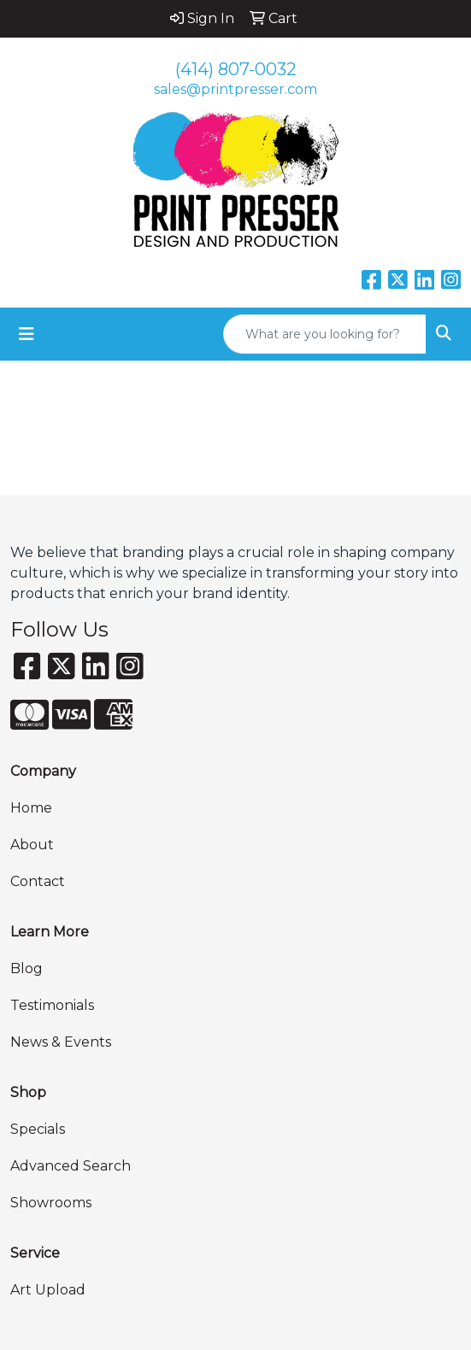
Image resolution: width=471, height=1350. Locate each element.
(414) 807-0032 (236, 69)
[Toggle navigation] (26, 334)
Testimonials (52, 1005)
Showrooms (50, 1202)
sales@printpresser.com (235, 89)
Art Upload (47, 1290)
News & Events (60, 1042)
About (32, 844)
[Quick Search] (325, 334)
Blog (26, 968)
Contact (37, 881)
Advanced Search (70, 1166)
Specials (37, 1129)
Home (31, 808)
